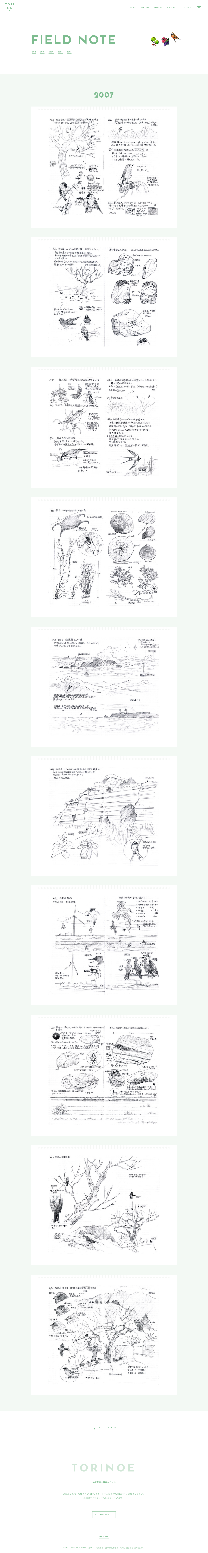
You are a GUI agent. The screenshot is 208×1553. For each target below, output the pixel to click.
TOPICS (187, 8)
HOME (126, 8)
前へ (88, 1429)
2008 (67, 52)
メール (105, 1494)
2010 (45, 52)
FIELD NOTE (171, 8)
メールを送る (105, 1516)
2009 (56, 52)
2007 (79, 52)
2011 (35, 52)
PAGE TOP (104, 1540)
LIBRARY (154, 8)
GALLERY (140, 8)
